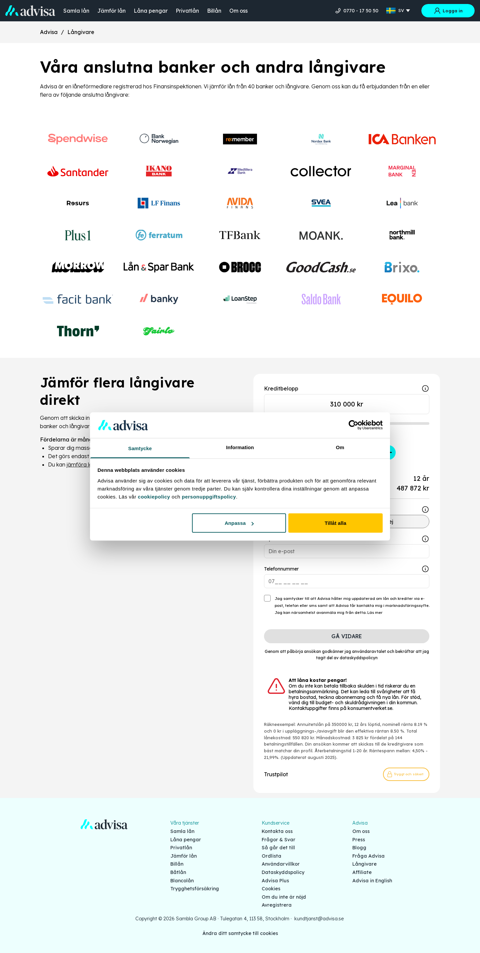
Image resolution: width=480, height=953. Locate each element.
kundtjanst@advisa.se (319, 919)
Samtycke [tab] (140, 448)
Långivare (80, 32)
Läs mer (375, 612)
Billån (214, 10)
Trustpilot (276, 774)
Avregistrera (277, 905)
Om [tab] (340, 447)
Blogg (359, 848)
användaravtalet (369, 651)
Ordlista (271, 856)
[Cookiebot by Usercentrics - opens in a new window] (353, 425)
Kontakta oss (277, 831)
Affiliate (362, 872)
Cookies (271, 889)
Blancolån (182, 881)
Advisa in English (372, 881)
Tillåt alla (335, 523)
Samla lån (76, 10)
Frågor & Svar (278, 840)
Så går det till (278, 848)
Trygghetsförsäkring (194, 889)
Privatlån (187, 10)
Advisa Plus (275, 881)
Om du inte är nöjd (284, 897)
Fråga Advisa (368, 856)
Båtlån (178, 872)
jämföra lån (81, 464)
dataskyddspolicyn (359, 657)
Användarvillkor (281, 864)
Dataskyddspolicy (283, 872)
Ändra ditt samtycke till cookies (240, 933)
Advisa (49, 32)
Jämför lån (111, 10)
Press (358, 840)
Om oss (238, 10)
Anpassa (239, 523)
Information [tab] (240, 447)
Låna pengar (151, 10)
